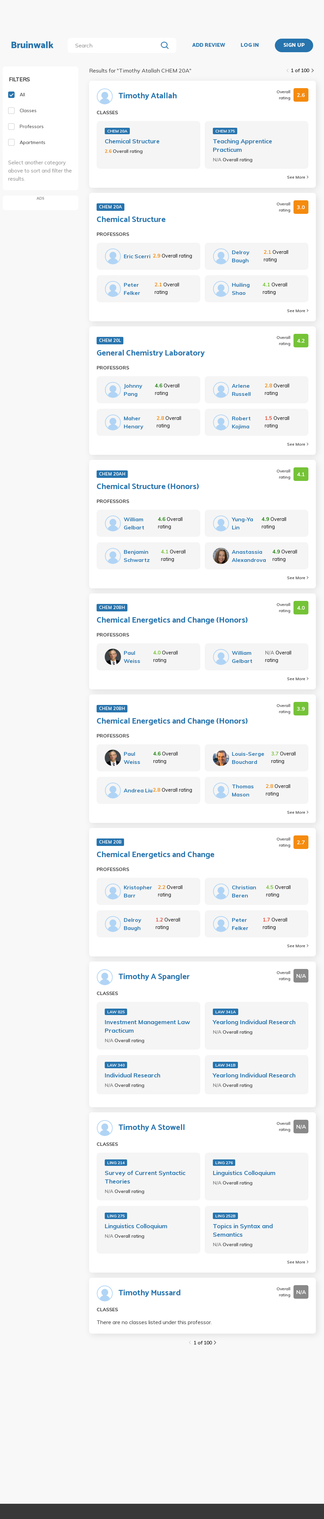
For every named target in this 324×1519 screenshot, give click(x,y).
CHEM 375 (225, 131)
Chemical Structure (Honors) (148, 487)
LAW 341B (225, 1065)
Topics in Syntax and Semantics (243, 1230)
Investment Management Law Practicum (147, 1026)
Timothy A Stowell (151, 1128)
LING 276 (224, 1162)
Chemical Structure (132, 141)
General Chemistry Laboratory (151, 353)
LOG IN (250, 45)
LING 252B (225, 1215)
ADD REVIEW (208, 45)
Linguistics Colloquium (244, 1173)
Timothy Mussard (149, 1293)
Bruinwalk (32, 45)
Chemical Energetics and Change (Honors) (172, 620)
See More (297, 177)
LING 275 (116, 1215)
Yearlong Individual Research (254, 1022)
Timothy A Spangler (154, 977)
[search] (114, 45)
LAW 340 (116, 1065)
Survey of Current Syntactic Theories (145, 1177)
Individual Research (132, 1075)
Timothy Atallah (147, 96)
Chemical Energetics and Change (156, 855)
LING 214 (116, 1162)
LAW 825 (116, 1011)
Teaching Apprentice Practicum (242, 145)
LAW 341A (225, 1011)
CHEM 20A (117, 131)
